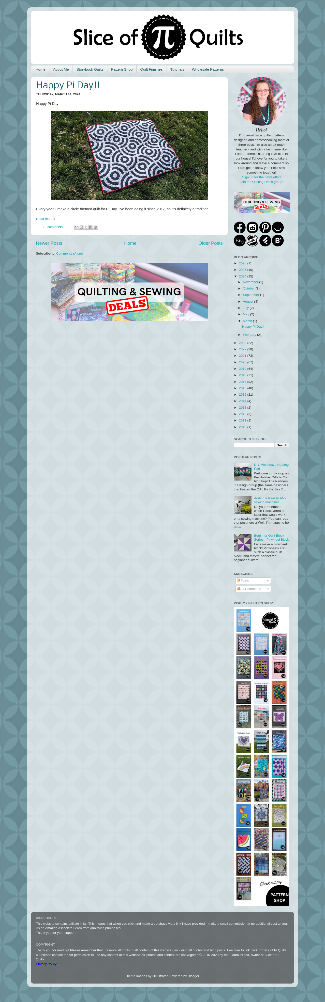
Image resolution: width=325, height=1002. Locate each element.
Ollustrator (160, 976)
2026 (243, 263)
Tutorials (177, 69)
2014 (243, 401)
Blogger (193, 976)
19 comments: (54, 227)
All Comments (249, 589)
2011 (243, 420)
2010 (243, 427)
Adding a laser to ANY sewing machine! (270, 500)
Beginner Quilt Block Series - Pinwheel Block (271, 537)
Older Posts (210, 243)
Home (40, 69)
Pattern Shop (122, 69)
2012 (243, 414)
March (248, 321)
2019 (243, 369)
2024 (243, 276)
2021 (243, 355)
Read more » (45, 219)
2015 (243, 394)
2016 (243, 388)
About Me (61, 69)
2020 (243, 362)
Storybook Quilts (89, 69)
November (251, 282)
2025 (243, 270)
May (246, 314)
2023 (243, 343)
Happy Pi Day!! (68, 86)
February (250, 335)
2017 (243, 382)
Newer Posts (49, 243)
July (246, 308)
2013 (243, 407)
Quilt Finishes (151, 69)
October (249, 288)
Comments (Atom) (69, 253)
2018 (243, 375)
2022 (243, 349)
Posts (243, 580)
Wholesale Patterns (208, 69)
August (248, 301)
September (251, 295)
